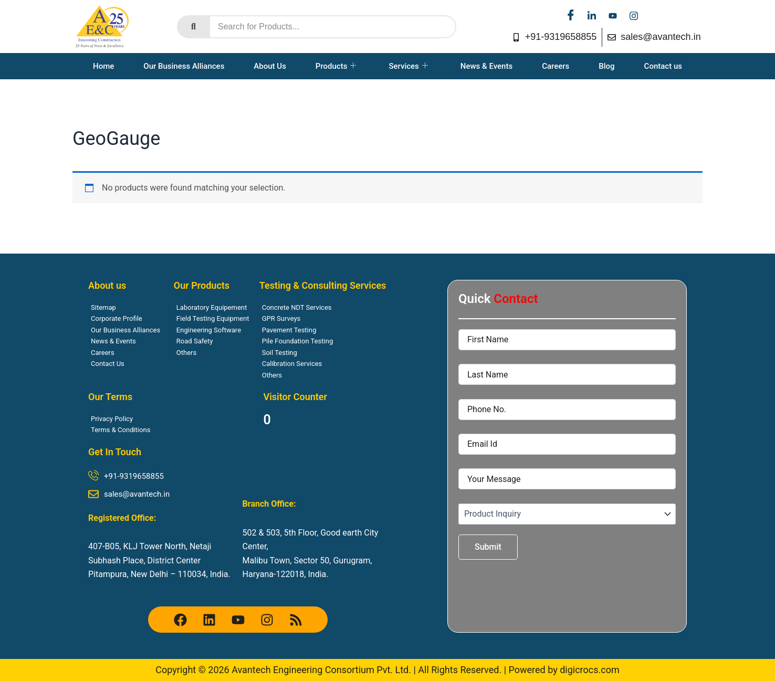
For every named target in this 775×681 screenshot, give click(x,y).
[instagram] (634, 16)
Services (408, 66)
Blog (606, 66)
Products (336, 66)
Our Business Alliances (183, 66)
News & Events (486, 66)
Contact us (663, 66)
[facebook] (571, 16)
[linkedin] (592, 16)
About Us (270, 66)
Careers (555, 66)
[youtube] (613, 16)
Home (103, 66)
